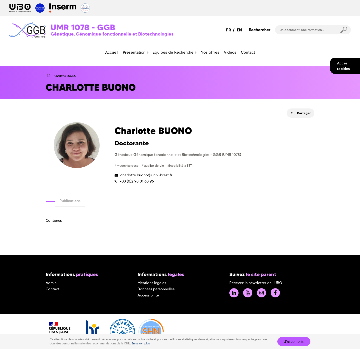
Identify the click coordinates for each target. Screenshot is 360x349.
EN (239, 30)
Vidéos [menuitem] (230, 52)
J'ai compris (294, 341)
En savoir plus (141, 343)
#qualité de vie (153, 165)
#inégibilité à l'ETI (179, 165)
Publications (70, 200)
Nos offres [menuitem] (210, 52)
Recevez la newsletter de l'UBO (255, 283)
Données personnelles (156, 289)
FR (228, 30)
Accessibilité (148, 295)
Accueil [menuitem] (111, 52)
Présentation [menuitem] (134, 52)
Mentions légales (152, 283)
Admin (51, 283)
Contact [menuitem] (248, 52)
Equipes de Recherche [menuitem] (173, 52)
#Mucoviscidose (127, 165)
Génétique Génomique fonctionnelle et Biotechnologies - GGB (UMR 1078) (178, 154)
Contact (52, 289)
